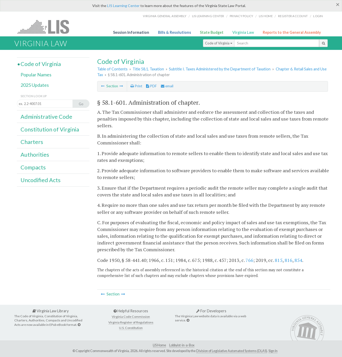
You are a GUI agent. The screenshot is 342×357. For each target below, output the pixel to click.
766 (249, 260)
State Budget (211, 32)
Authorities (35, 154)
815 (278, 260)
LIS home (266, 16)
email (167, 86)
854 (298, 260)
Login (318, 16)
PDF (151, 86)
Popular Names (36, 74)
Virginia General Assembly (164, 16)
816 (288, 260)
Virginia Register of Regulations (130, 322)
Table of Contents (112, 69)
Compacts (33, 167)
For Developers (211, 311)
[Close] (338, 4)
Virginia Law (243, 32)
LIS (46, 26)
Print (136, 86)
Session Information (131, 32)
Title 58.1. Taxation (148, 69)
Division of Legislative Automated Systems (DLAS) (231, 351)
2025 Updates (35, 85)
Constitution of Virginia (50, 129)
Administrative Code (46, 116)
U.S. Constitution (131, 328)
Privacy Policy (241, 16)
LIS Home (159, 345)
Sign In (273, 351)
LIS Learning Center (123, 5)
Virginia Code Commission (131, 317)
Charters (32, 141)
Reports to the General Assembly (292, 32)
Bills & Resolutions (174, 32)
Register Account (293, 16)
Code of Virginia (218, 43)
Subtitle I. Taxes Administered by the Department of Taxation (220, 69)
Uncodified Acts (41, 180)
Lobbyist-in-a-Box (181, 345)
